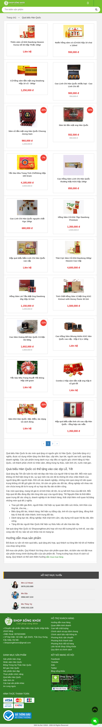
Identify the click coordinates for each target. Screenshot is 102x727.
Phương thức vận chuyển (62, 637)
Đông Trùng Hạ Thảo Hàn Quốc (17, 665)
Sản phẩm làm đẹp (11, 671)
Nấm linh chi (8, 680)
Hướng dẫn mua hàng (60, 622)
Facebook (55, 659)
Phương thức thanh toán (62, 640)
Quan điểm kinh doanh (61, 625)
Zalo (53, 665)
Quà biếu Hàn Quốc (12, 677)
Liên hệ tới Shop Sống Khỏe (63, 646)
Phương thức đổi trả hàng (62, 643)
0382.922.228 (27, 607)
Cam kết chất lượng (59, 628)
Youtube (54, 662)
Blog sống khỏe (58, 671)
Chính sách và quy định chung (64, 631)
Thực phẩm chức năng (13, 674)
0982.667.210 (27, 597)
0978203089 (19, 634)
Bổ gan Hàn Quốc (11, 668)
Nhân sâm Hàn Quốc (12, 662)
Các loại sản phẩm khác (13, 683)
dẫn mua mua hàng (54, 557)
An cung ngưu (9, 686)
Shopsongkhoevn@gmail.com (17, 643)
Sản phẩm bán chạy (12, 659)
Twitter (54, 668)
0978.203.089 (27, 586)
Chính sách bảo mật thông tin (64, 634)
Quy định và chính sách (61, 649)
